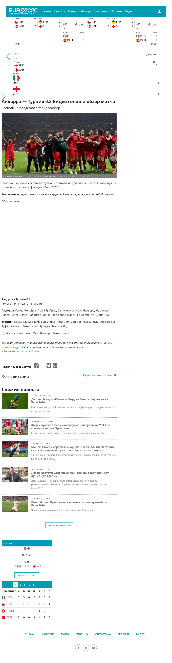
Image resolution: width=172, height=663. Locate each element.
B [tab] (20, 584)
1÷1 (27, 566)
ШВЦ (10, 611)
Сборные (116, 11)
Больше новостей (59, 525)
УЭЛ (10, 604)
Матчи (72, 11)
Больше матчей (27, 575)
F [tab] (38, 584)
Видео (129, 11)
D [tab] (29, 584)
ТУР (9, 617)
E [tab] (34, 584)
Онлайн (46, 11)
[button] (8, 56)
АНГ (39, 566)
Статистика (100, 11)
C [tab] (25, 584)
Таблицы (85, 11)
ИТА (14, 566)
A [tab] (15, 584)
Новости (59, 11)
